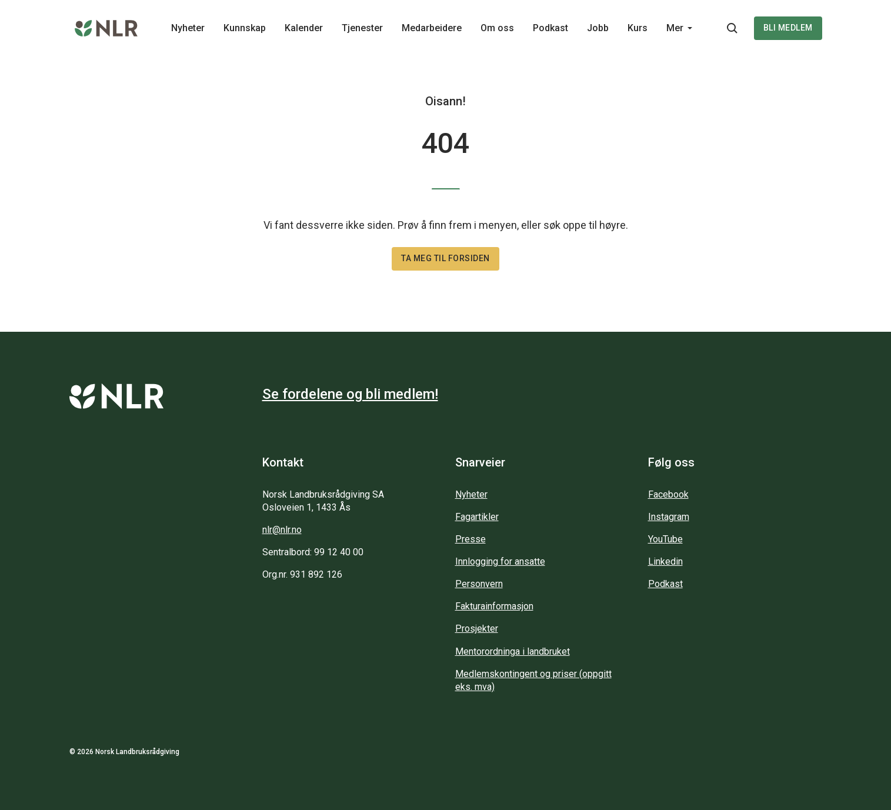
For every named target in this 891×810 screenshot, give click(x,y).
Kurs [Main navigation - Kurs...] (638, 28)
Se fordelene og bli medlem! (350, 394)
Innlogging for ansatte (500, 561)
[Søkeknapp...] (732, 28)
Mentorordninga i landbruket (512, 651)
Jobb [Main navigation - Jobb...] (598, 28)
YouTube (665, 539)
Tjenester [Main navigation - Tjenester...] (362, 28)
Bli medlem (788, 27)
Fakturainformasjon (494, 606)
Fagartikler (477, 516)
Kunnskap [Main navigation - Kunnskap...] (244, 28)
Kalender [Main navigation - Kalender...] (304, 28)
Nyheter (471, 494)
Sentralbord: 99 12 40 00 (312, 552)
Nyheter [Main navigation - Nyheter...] (188, 28)
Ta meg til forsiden (445, 258)
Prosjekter (476, 628)
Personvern (479, 583)
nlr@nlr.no (282, 529)
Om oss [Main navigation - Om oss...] (497, 28)
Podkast (665, 583)
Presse (470, 539)
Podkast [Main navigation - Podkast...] (550, 28)
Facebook (668, 494)
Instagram (668, 516)
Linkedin (665, 561)
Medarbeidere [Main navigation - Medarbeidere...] (432, 28)
